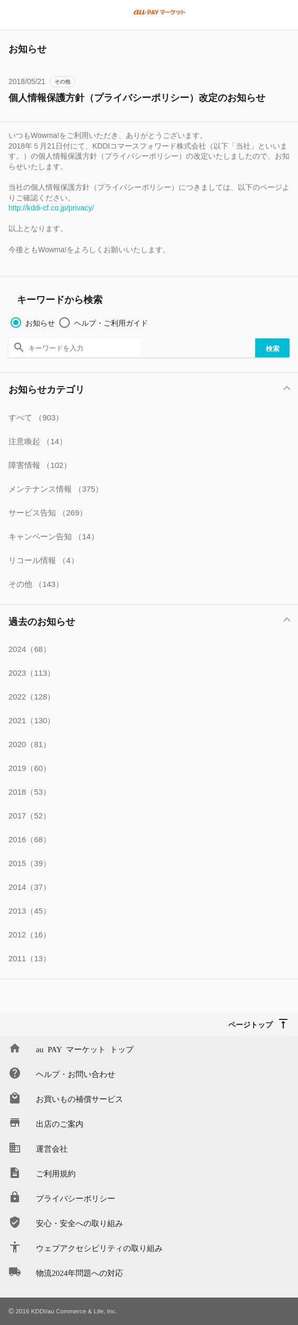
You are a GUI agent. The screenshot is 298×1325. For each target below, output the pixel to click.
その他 (62, 82)
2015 (29, 863)
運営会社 (52, 1148)
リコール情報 (43, 560)
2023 (31, 672)
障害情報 (39, 465)
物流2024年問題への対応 (79, 1272)
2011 (29, 958)
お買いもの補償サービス (79, 1098)
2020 (29, 744)
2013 (29, 910)
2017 (29, 815)
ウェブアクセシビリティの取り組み (99, 1248)
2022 (31, 696)
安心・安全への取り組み (79, 1223)
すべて (35, 417)
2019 (29, 767)
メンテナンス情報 (55, 488)
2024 (29, 649)
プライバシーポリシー (75, 1198)
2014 (29, 886)
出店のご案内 (59, 1123)
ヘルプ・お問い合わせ (75, 1074)
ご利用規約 (56, 1173)
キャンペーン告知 (53, 536)
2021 (31, 720)
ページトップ (250, 1024)
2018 (29, 791)
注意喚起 (37, 441)
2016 (29, 839)
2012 (29, 934)
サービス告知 (47, 512)
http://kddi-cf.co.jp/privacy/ (51, 208)
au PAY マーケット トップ (85, 1049)
